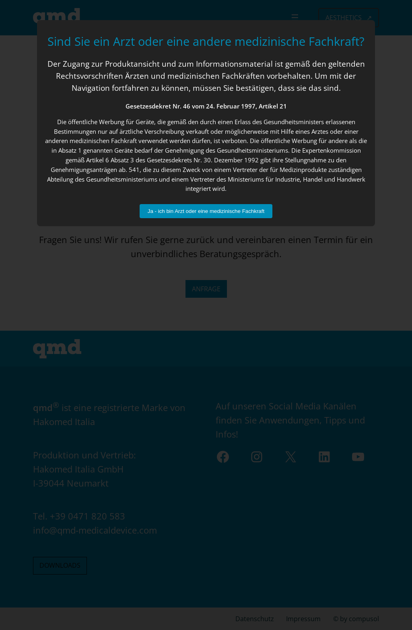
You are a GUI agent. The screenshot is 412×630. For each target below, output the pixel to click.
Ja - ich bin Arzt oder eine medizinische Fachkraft (206, 211)
